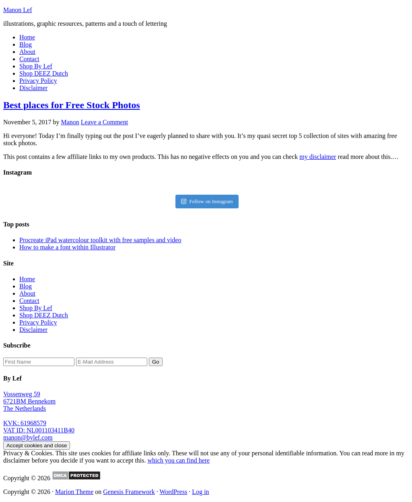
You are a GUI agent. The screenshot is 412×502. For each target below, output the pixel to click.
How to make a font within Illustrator (67, 247)
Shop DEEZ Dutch (43, 315)
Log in (200, 491)
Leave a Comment (104, 122)
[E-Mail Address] (111, 362)
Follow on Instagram (207, 201)
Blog (25, 286)
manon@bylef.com (28, 437)
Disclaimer (33, 329)
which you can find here (179, 460)
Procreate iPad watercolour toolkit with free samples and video (100, 240)
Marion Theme (74, 491)
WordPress (173, 491)
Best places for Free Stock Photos (71, 105)
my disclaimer (317, 156)
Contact (29, 300)
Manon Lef (17, 9)
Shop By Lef (35, 307)
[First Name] (38, 362)
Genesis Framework (128, 491)
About (27, 293)
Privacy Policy (38, 322)
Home (27, 279)
